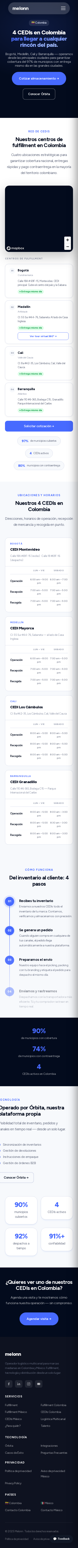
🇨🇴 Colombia (13, 1503)
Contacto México (52, 1510)
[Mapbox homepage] (15, 248)
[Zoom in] (67, 240)
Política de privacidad (18, 1471)
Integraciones (49, 1446)
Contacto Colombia (18, 1510)
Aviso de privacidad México (48, 1539)
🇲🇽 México (47, 1503)
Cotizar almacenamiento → (39, 78)
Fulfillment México (16, 1412)
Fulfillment (11, 1405)
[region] (39, 219)
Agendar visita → (39, 1322)
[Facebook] (8, 1384)
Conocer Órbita (39, 94)
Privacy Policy (13, 1483)
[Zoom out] (67, 246)
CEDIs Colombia (51, 1412)
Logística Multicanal (53, 1419)
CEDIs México (13, 1419)
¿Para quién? (13, 1426)
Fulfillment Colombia (53, 1405)
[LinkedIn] (18, 1384)
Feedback (61, 1539)
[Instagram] (28, 1384)
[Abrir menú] (63, 8)
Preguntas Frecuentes (54, 1453)
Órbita (9, 1446)
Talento (45, 1426)
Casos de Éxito (14, 1453)
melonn (20, 8)
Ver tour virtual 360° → (43, 336)
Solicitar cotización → (39, 426)
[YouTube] (38, 1384)
